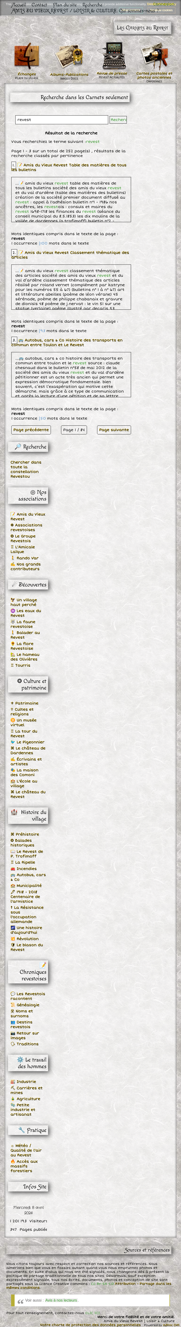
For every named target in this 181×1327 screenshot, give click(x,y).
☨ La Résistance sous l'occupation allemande (27, 914)
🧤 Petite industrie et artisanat (23, 1110)
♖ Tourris (20, 665)
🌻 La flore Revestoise (22, 646)
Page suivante (114, 430)
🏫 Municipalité (26, 885)
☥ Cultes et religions (22, 712)
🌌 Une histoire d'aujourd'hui (26, 930)
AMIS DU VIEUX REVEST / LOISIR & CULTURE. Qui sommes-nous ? (85, 11)
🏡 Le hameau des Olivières (25, 657)
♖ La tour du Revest (24, 733)
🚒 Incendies (24, 868)
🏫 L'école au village (24, 783)
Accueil (19, 5)
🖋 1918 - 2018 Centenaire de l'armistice (25, 897)
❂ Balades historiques (22, 843)
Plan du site (65, 5)
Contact (39, 5)
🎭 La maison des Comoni (24, 772)
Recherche (92, 5)
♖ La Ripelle (23, 862)
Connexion (163, 4)
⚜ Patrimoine (24, 703)
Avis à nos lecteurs (61, 1300)
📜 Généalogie (25, 1005)
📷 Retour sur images (25, 1035)
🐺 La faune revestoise (23, 624)
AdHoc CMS (171, 1325)
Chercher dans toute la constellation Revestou (26, 469)
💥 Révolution (25, 939)
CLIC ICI (92, 1313)
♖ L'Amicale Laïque (23, 549)
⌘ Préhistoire (25, 834)
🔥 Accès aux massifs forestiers (24, 1166)
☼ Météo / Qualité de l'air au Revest (26, 1150)
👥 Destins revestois (22, 1024)
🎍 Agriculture (25, 1099)
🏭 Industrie (23, 1081)
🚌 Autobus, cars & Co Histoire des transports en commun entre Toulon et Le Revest (67, 342)
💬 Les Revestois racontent (28, 996)
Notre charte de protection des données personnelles (90, 1325)
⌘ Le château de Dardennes (28, 750)
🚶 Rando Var (25, 558)
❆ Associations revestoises (26, 527)
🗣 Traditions (25, 1044)
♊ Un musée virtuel (24, 722)
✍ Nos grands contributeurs (26, 566)
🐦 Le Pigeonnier (28, 742)
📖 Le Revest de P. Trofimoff (27, 854)
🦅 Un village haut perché (24, 602)
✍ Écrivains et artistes (26, 761)
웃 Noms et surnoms (22, 1013)
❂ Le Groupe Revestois (23, 538)
